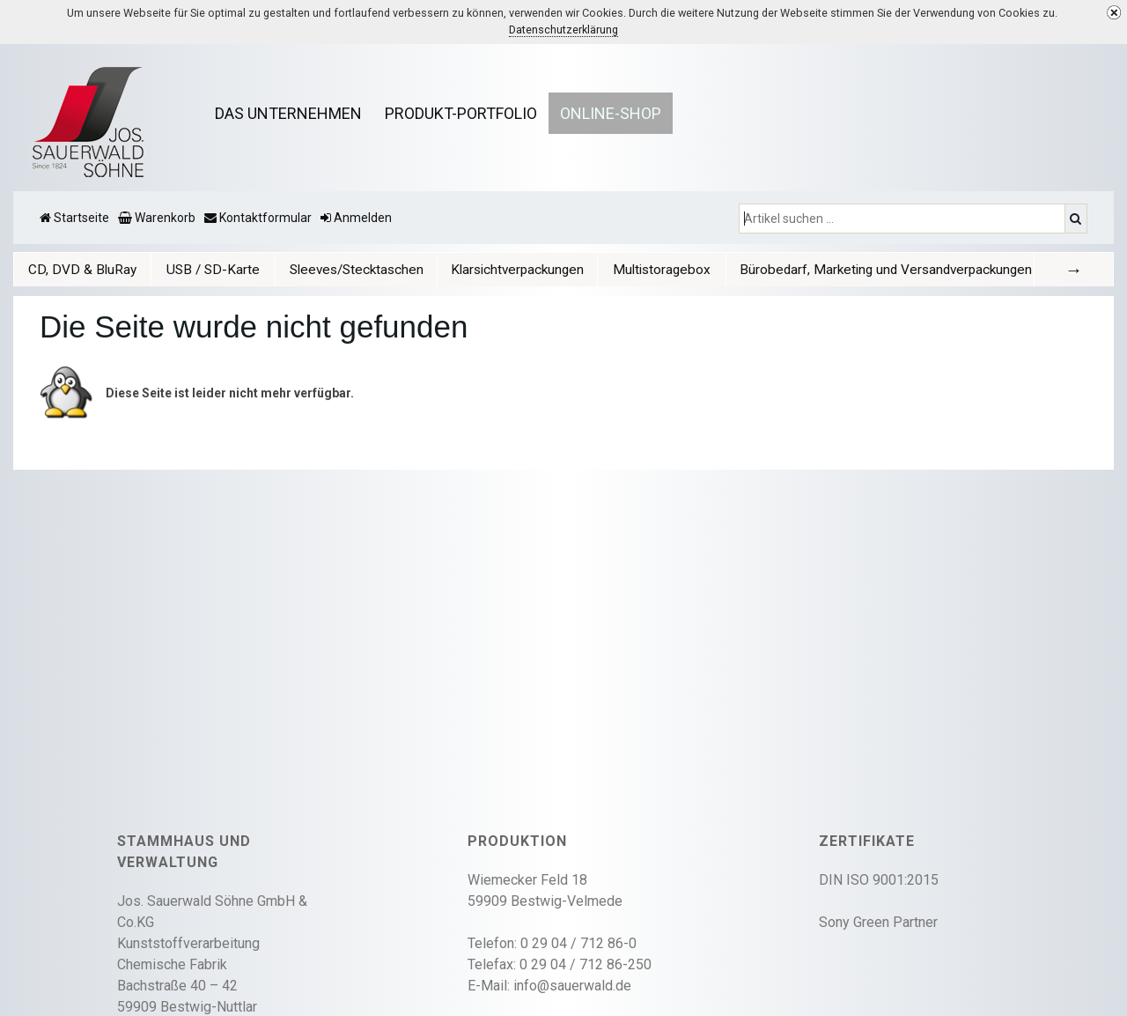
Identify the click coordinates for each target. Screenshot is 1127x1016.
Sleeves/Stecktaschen (357, 270)
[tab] (82, 269)
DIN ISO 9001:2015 (879, 879)
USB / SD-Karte (213, 270)
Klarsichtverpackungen (517, 270)
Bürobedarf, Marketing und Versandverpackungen (886, 270)
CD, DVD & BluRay (82, 270)
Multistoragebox (662, 270)
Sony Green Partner (878, 922)
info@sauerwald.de (572, 985)
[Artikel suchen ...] (904, 218)
